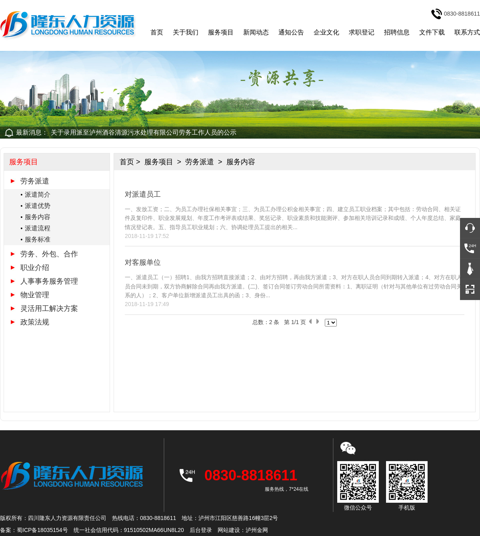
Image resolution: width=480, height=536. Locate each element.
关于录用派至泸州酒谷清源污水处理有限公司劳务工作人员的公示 (143, 132)
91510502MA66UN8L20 (154, 530)
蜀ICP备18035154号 (42, 530)
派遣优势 (37, 205)
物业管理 (34, 295)
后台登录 (201, 530)
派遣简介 (37, 194)
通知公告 (291, 32)
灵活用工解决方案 (49, 308)
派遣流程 (37, 228)
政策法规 (34, 322)
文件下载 (432, 32)
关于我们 (185, 32)
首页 (156, 32)
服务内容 (37, 217)
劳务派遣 (34, 181)
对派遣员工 (143, 194)
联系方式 (467, 32)
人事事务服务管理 (49, 281)
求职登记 (361, 32)
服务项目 (221, 32)
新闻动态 (256, 32)
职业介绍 (34, 268)
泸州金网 (257, 530)
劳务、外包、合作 (49, 254)
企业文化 (326, 32)
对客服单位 (143, 262)
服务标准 (37, 239)
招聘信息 (397, 32)
